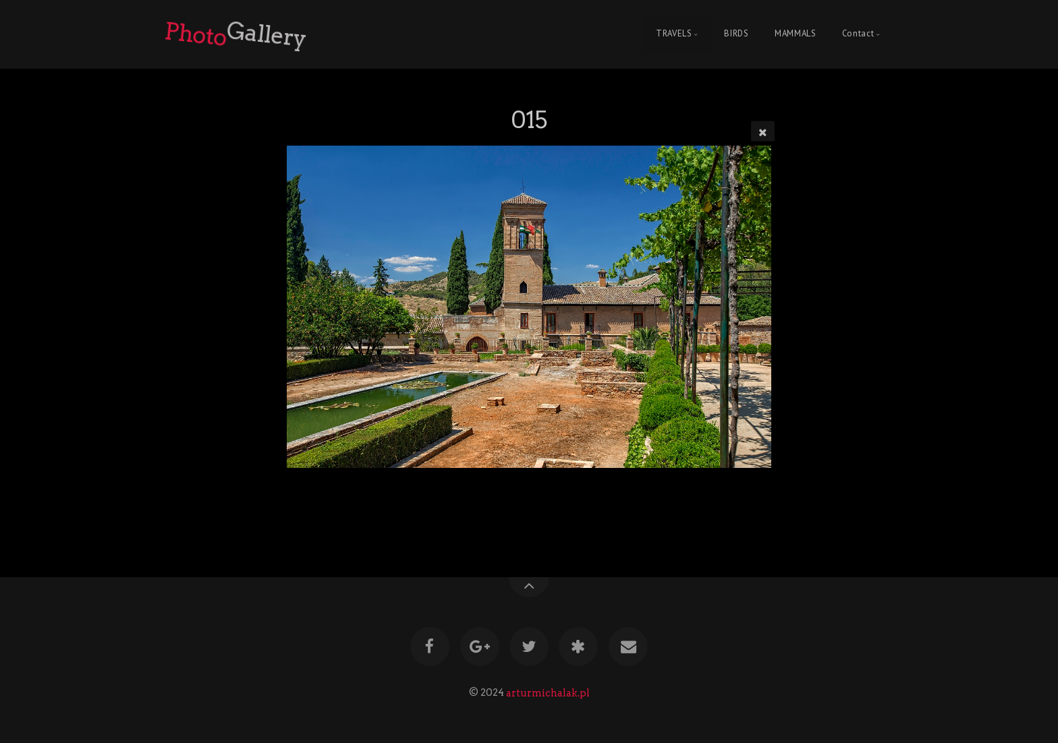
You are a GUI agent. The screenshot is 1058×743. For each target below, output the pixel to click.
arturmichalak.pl (548, 692)
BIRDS (736, 34)
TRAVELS (674, 34)
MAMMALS (795, 34)
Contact (858, 34)
